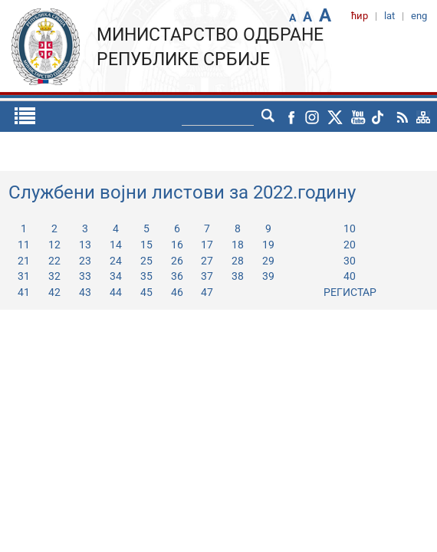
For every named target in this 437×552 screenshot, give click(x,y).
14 (116, 244)
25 (146, 261)
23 (85, 261)
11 (24, 244)
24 (116, 261)
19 (268, 244)
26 (177, 261)
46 (177, 292)
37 (207, 276)
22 (54, 261)
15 (146, 244)
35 (146, 276)
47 (207, 292)
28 (238, 261)
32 (54, 276)
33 (85, 276)
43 (85, 292)
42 (54, 292)
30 (349, 261)
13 (85, 244)
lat (244, 116)
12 (54, 244)
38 (238, 276)
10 (349, 228)
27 (207, 261)
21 (24, 261)
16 (177, 244)
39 (268, 276)
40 (349, 276)
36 (177, 276)
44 (116, 292)
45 (146, 292)
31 (24, 276)
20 (349, 244)
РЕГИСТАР (350, 292)
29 (268, 261)
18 (238, 244)
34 (116, 276)
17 (207, 244)
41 (24, 292)
